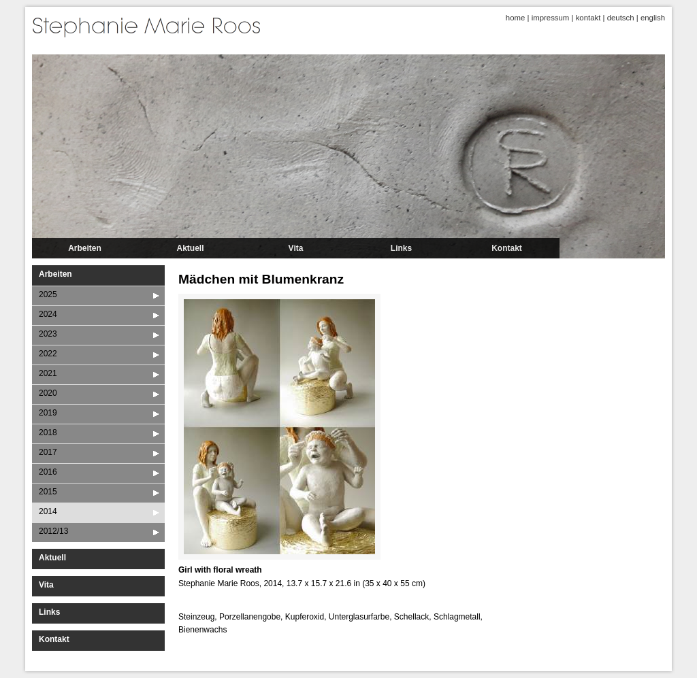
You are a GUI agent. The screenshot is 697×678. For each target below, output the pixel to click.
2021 (48, 373)
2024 (48, 314)
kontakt (588, 18)
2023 (48, 334)
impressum (551, 18)
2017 (48, 452)
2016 (48, 472)
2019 (48, 413)
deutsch (620, 18)
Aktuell (190, 248)
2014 (48, 511)
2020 (48, 393)
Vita (296, 248)
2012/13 (53, 531)
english (653, 18)
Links (401, 248)
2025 (48, 294)
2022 (48, 353)
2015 (48, 491)
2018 (48, 432)
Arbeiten (84, 248)
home (515, 18)
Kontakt (506, 248)
